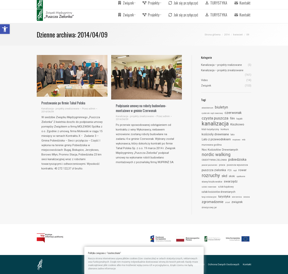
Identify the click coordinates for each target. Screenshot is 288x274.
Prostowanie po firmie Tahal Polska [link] (63, 102)
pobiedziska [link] (237, 159)
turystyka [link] (224, 196)
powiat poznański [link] (209, 165)
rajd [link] (235, 170)
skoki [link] (232, 176)
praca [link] (222, 164)
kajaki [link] (239, 118)
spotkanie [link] (241, 176)
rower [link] (242, 170)
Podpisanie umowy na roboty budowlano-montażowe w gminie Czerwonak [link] (141, 108)
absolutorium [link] (207, 108)
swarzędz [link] (231, 181)
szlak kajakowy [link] (226, 186)
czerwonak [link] (233, 113)
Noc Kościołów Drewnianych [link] (220, 149)
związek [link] (237, 202)
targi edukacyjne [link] (209, 197)
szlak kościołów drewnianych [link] (218, 191)
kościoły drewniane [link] (215, 134)
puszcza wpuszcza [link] (237, 164)
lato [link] (233, 134)
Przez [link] (88, 108)
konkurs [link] (225, 129)
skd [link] (224, 176)
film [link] (232, 118)
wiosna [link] (246, 197)
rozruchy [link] (211, 175)
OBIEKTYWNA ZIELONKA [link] (214, 160)
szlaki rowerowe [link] (209, 187)
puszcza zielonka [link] (214, 170)
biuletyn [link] (221, 107)
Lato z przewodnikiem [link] (216, 139)
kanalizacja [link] (215, 123)
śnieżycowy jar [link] (209, 207)
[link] (5, 29)
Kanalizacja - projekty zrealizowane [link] (60, 108)
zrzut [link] (227, 202)
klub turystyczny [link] (210, 129)
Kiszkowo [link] (237, 124)
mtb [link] (243, 139)
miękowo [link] (236, 139)
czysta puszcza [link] (215, 118)
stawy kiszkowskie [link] (212, 181)
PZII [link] (229, 170)
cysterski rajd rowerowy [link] (212, 113)
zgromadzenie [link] (212, 202)
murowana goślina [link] (212, 144)
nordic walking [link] (216, 154)
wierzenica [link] (237, 197)
